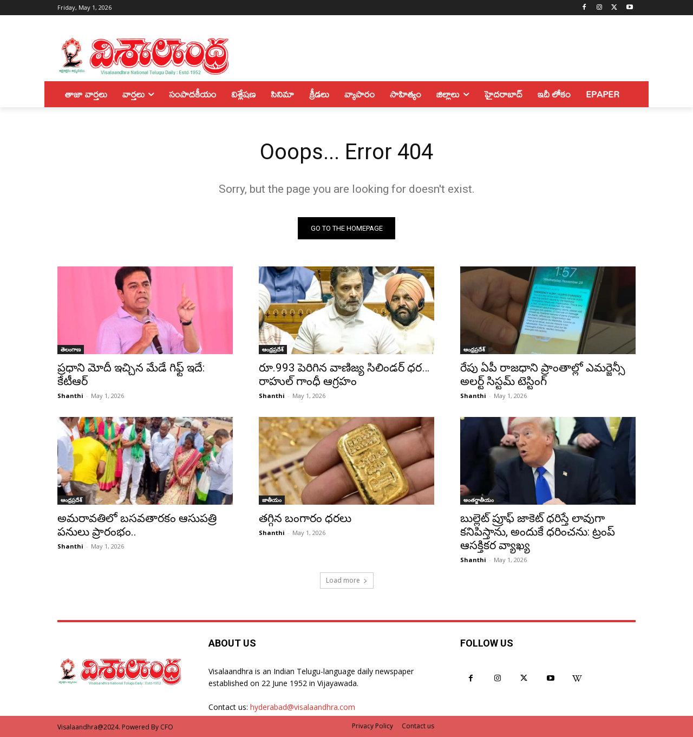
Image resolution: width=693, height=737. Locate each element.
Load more (347, 580)
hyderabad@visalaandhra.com (302, 707)
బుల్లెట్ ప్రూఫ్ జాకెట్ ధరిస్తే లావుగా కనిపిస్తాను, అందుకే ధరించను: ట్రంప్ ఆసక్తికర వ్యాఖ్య (537, 532)
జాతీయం (272, 500)
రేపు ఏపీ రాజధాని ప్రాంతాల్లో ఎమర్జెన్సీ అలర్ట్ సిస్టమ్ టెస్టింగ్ (542, 374)
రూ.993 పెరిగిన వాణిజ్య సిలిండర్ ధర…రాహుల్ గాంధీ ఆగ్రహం (344, 374)
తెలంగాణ (71, 349)
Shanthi (70, 396)
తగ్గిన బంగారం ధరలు (305, 518)
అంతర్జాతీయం (478, 500)
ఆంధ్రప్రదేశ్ (273, 349)
